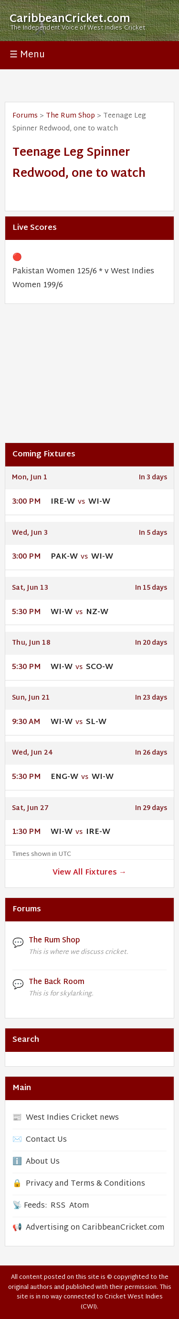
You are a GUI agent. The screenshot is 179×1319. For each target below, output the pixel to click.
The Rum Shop (70, 115)
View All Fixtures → (89, 873)
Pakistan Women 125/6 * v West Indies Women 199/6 (83, 278)
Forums (25, 115)
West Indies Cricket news (72, 1118)
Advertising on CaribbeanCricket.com (95, 1228)
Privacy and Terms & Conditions (85, 1184)
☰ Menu (27, 55)
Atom (79, 1206)
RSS (58, 1206)
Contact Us (46, 1140)
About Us (43, 1162)
